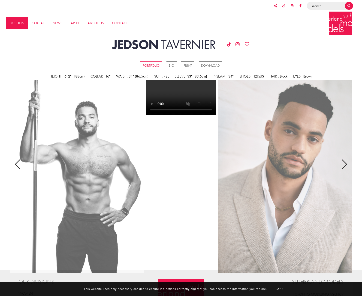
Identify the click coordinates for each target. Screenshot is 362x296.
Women (25, 275)
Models (17, 23)
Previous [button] (18, 155)
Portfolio (151, 65)
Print (188, 65)
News (57, 23)
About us (95, 23)
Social (38, 23)
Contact (120, 23)
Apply (75, 23)
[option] (77, 176)
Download (210, 65)
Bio (171, 65)
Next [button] (344, 155)
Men (22, 281)
